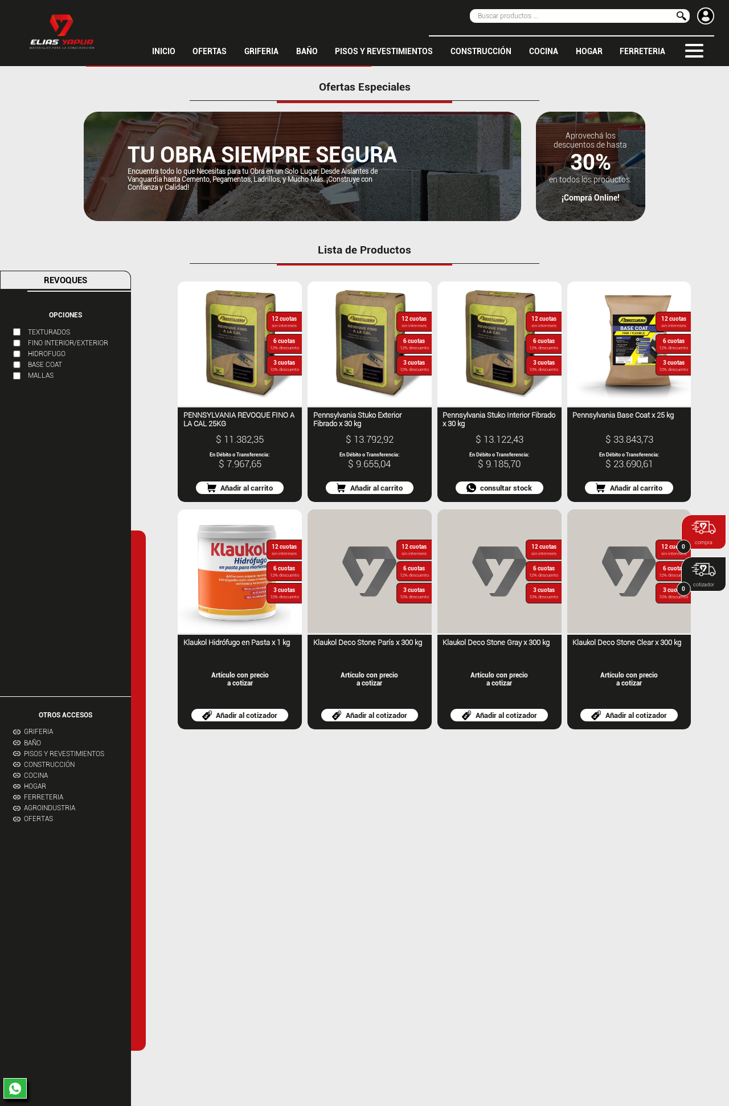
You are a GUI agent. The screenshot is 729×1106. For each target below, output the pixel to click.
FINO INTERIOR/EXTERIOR (68, 343)
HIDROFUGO (46, 354)
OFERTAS (210, 50)
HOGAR (589, 50)
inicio (163, 50)
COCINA (543, 50)
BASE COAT (45, 365)
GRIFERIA (261, 50)
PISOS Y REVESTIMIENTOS (384, 50)
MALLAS (41, 375)
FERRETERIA (642, 50)
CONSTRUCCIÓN (480, 50)
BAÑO (307, 50)
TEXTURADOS (49, 332)
